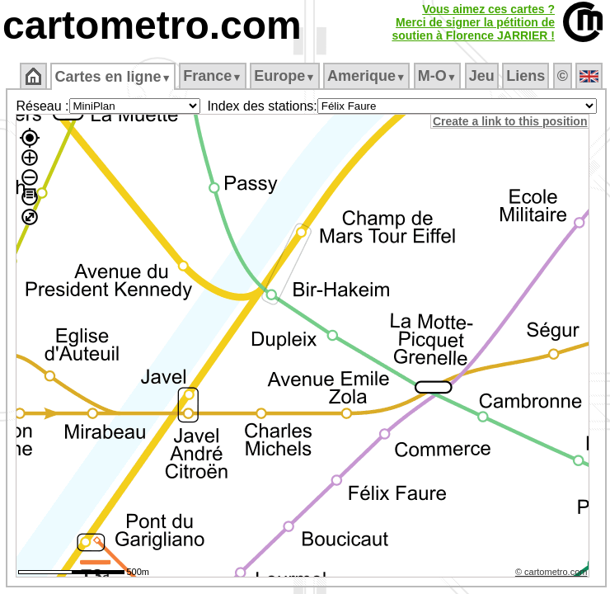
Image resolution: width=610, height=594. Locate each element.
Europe (284, 76)
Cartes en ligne (112, 76)
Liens (525, 76)
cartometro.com (152, 25)
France (212, 76)
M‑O (437, 76)
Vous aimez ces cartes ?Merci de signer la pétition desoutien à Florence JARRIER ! (473, 22)
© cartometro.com (551, 572)
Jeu (482, 76)
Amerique (366, 76)
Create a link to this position (510, 121)
